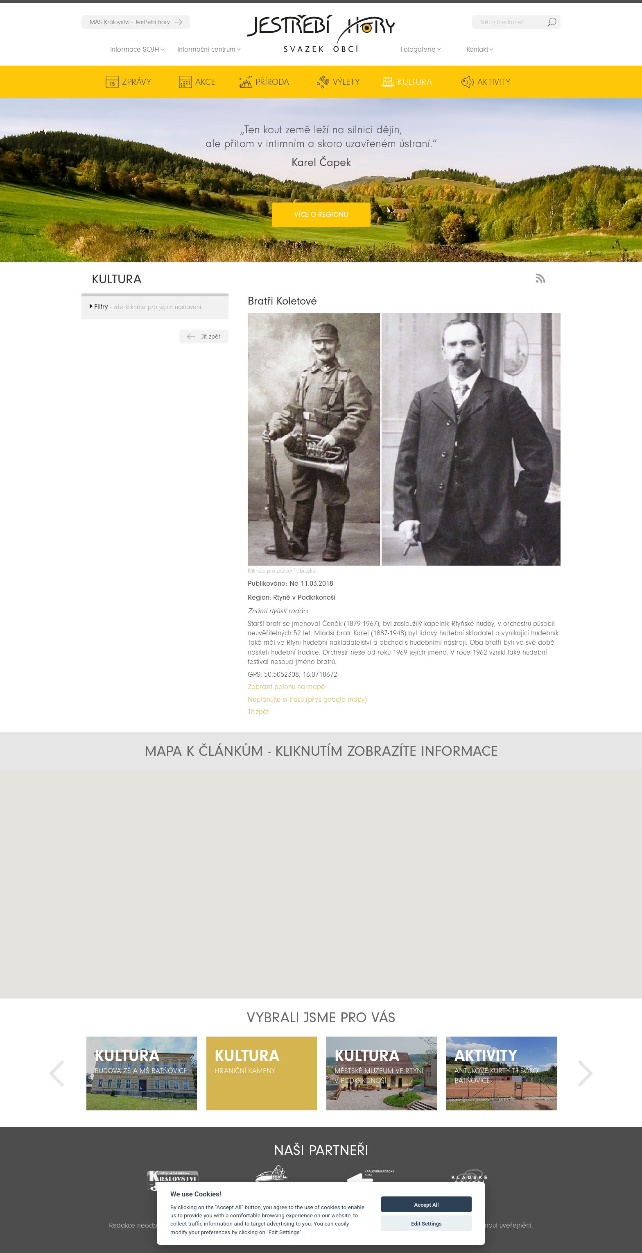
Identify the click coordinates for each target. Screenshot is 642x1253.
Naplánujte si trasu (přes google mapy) (307, 699)
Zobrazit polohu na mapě (286, 686)
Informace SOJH (134, 49)
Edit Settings (426, 1224)
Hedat (551, 22)
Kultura (415, 82)
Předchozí (56, 1073)
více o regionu (321, 214)
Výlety (346, 82)
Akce (205, 82)
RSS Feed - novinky (542, 277)
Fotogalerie (418, 49)
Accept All (426, 1205)
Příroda (272, 82)
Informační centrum (206, 49)
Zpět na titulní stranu (321, 33)
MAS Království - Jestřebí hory (130, 22)
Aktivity (493, 82)
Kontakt (477, 49)
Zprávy (136, 82)
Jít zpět (210, 336)
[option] (141, 1073)
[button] (318, 900)
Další (585, 1073)
